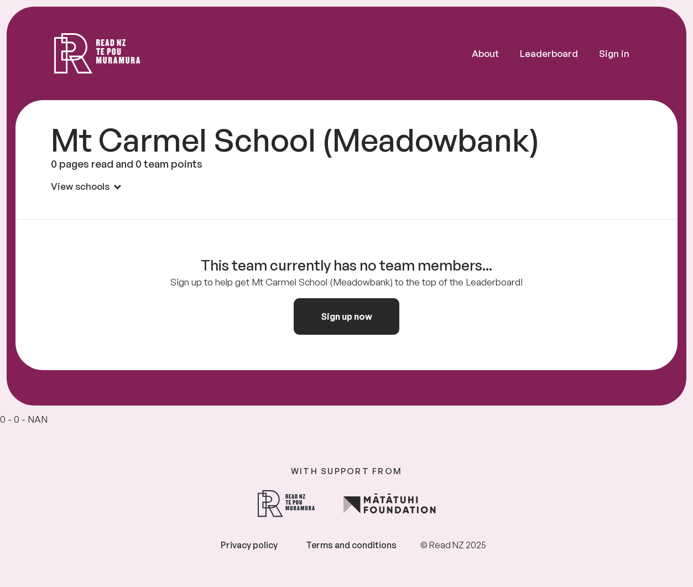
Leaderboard (549, 53)
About (485, 53)
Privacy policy (249, 544)
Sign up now (346, 316)
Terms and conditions (351, 544)
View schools (86, 186)
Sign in (614, 53)
